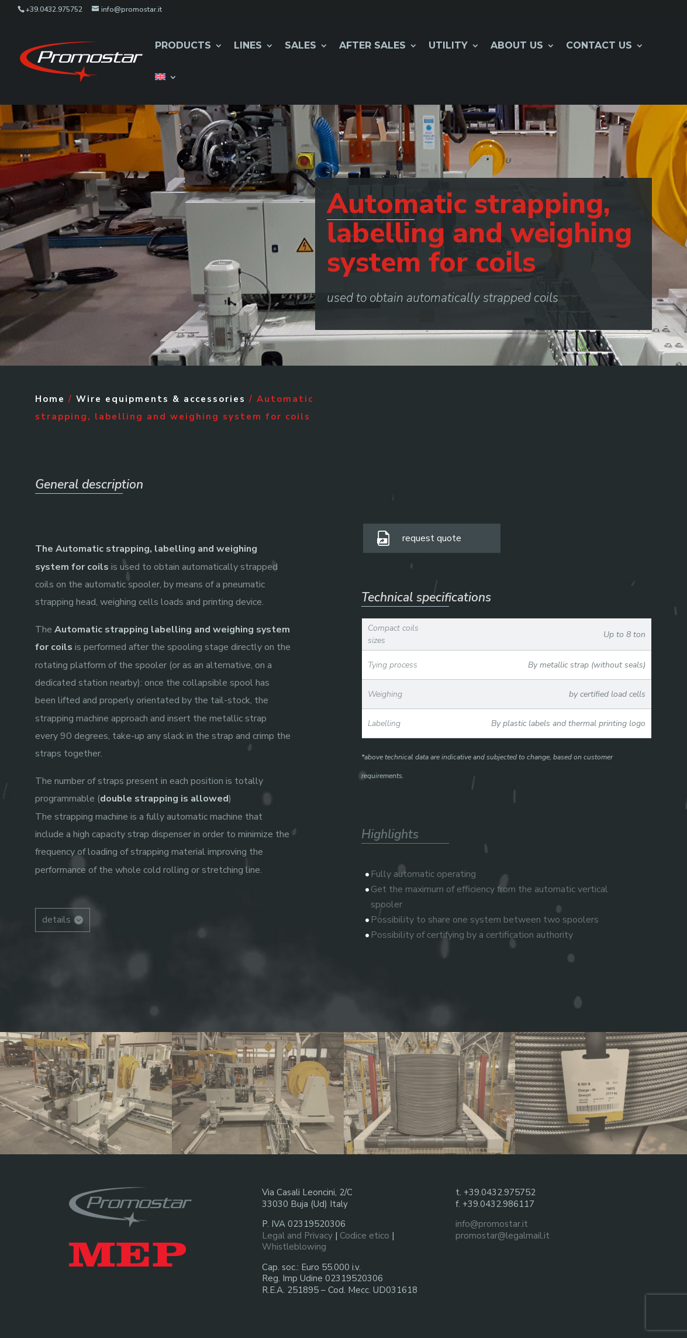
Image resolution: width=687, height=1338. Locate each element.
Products (183, 46)
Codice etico (364, 1235)
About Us (517, 46)
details (56, 919)
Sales (300, 46)
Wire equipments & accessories (161, 399)
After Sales (372, 46)
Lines (248, 46)
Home (50, 399)
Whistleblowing (294, 1247)
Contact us (599, 46)
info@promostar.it (491, 1224)
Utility (448, 46)
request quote (431, 538)
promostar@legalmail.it (502, 1235)
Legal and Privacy (297, 1235)
